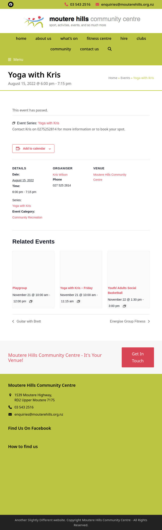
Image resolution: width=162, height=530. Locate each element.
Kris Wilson (60, 174)
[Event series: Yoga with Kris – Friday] (78, 301)
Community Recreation (27, 217)
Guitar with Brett (28, 321)
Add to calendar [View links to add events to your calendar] (34, 148)
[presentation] (33, 266)
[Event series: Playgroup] (30, 301)
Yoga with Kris (21, 205)
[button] (110, 49)
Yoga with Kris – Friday (76, 288)
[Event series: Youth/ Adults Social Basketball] (124, 306)
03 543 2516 (80, 4)
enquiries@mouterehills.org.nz (127, 4)
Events (125, 78)
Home (112, 78)
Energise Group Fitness (128, 321)
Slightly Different (40, 520)
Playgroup (19, 288)
